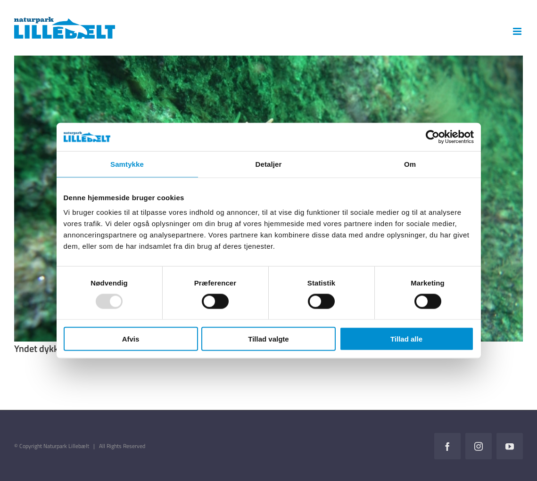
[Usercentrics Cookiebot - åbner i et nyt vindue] (432, 137)
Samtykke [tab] (127, 164)
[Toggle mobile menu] (518, 31)
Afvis (131, 339)
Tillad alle (406, 339)
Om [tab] (410, 164)
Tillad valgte (268, 339)
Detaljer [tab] (269, 164)
